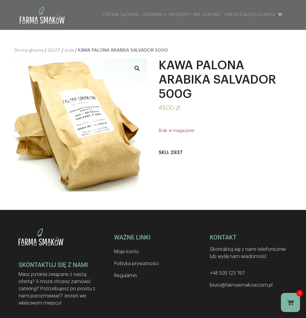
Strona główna (120, 15)
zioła (69, 50)
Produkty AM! (184, 15)
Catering (152, 15)
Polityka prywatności (136, 263)
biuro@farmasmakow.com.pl (241, 285)
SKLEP (54, 50)
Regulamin (125, 275)
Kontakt (212, 15)
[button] (137, 68)
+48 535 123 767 (227, 273)
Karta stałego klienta (250, 15)
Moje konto (126, 251)
